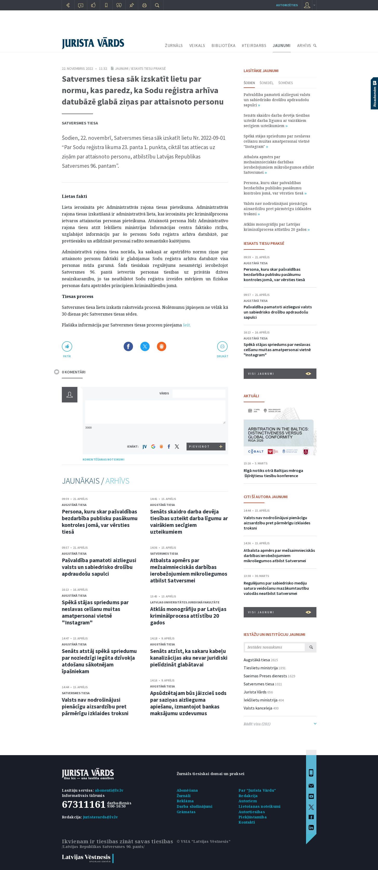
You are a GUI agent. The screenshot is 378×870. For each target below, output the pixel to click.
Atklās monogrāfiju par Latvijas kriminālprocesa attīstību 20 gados (188, 615)
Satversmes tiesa (80, 123)
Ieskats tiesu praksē (148, 68)
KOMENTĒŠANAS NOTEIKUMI (103, 459)
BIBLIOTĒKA (223, 45)
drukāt (222, 356)
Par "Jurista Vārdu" (257, 790)
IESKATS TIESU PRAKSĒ (264, 243)
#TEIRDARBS (254, 45)
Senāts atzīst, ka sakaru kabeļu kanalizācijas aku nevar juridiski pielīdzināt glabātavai (189, 658)
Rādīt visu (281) (280, 723)
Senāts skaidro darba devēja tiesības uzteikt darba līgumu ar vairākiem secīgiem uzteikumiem (189, 521)
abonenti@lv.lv (109, 790)
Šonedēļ (267, 82)
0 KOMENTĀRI (73, 371)
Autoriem (247, 800)
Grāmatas (186, 811)
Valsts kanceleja (258, 708)
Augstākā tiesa (74, 505)
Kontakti (246, 822)
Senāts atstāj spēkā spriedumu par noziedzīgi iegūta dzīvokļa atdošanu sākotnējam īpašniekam (99, 661)
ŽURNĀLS (174, 45)
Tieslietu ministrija (261, 667)
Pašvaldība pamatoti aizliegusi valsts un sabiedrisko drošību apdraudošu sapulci (99, 567)
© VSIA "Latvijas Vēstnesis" (203, 841)
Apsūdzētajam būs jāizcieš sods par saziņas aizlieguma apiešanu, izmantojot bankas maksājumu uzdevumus (188, 703)
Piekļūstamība (252, 817)
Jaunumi (121, 68)
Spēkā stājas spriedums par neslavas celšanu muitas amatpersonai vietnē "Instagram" (95, 612)
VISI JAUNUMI (279, 373)
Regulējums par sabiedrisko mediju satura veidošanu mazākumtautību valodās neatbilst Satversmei (276, 588)
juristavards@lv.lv (100, 817)
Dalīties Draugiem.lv (161, 346)
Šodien (249, 82)
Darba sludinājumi (195, 806)
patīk (67, 356)
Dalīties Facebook (128, 346)
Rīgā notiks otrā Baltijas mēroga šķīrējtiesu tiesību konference (273, 473)
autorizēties (287, 5)
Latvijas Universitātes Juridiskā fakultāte (185, 602)
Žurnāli (184, 795)
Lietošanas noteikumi (259, 806)
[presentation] (200, 433)
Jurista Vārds (255, 691)
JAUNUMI (282, 45)
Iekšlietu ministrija (260, 699)
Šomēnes (285, 82)
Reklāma (185, 800)
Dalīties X (145, 346)
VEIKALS (197, 45)
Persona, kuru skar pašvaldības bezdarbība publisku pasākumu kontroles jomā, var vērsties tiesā (100, 521)
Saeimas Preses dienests (265, 675)
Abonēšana (187, 790)
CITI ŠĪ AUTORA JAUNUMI (266, 496)
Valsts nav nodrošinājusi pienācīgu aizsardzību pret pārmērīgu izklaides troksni (95, 706)
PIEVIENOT (199, 446)
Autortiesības (251, 811)
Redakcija (248, 795)
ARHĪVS (304, 45)
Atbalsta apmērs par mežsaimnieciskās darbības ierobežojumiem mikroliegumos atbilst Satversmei (189, 570)
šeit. (187, 325)
